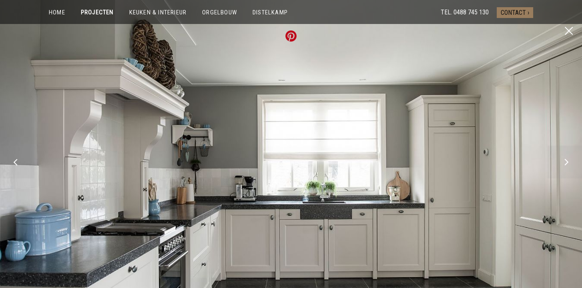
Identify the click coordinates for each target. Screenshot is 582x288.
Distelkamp (270, 12)
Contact (513, 12)
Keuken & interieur (158, 12)
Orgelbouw (219, 12)
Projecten (97, 12)
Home (57, 12)
